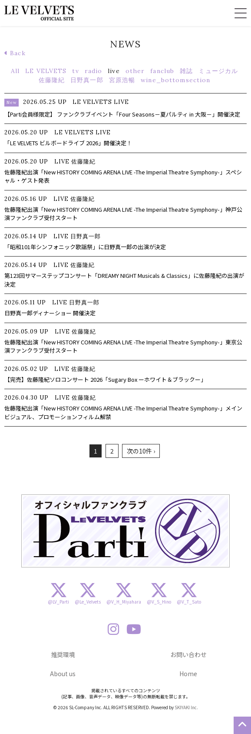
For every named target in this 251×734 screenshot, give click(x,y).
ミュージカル (218, 71)
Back (15, 53)
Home (188, 673)
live (113, 71)
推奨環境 (63, 654)
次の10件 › (141, 451)
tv (75, 71)
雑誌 (186, 71)
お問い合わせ (188, 654)
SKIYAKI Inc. (186, 707)
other (135, 71)
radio (93, 71)
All (15, 71)
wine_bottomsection (175, 80)
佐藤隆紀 (52, 80)
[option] (125, 530)
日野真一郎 (86, 80)
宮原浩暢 (122, 80)
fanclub (162, 71)
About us (63, 673)
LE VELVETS (45, 71)
